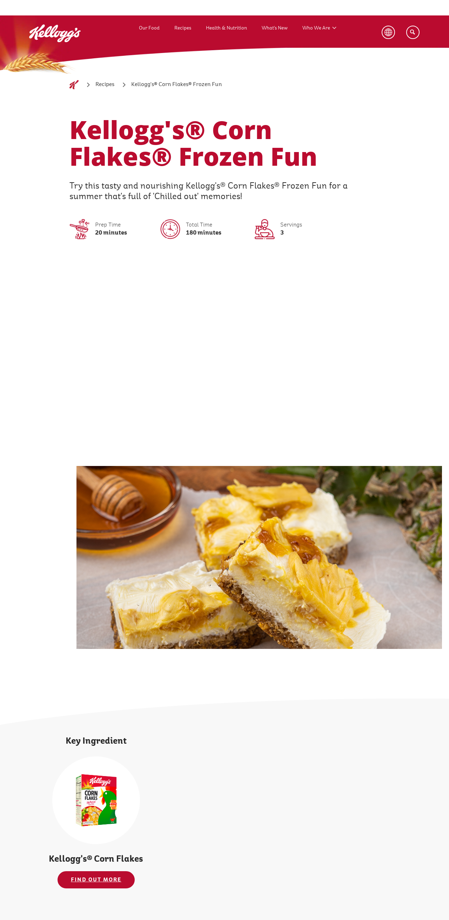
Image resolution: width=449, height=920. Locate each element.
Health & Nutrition (226, 28)
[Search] (413, 32)
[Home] (74, 84)
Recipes (182, 28)
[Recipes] (104, 84)
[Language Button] (388, 32)
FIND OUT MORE (96, 879)
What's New (275, 28)
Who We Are (316, 28)
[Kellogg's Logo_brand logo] (55, 49)
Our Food (149, 28)
